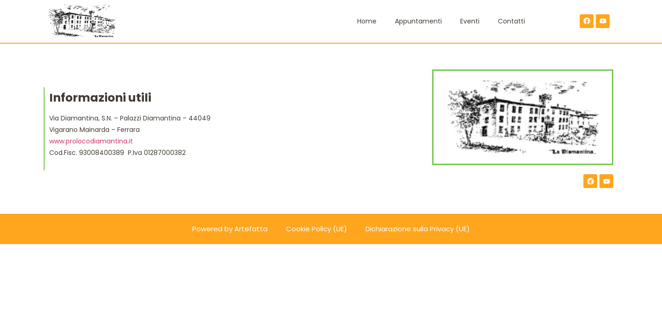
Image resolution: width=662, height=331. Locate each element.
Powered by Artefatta (230, 229)
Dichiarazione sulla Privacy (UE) (417, 229)
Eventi (469, 21)
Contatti (511, 21)
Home (367, 21)
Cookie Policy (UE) (316, 229)
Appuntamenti (418, 21)
